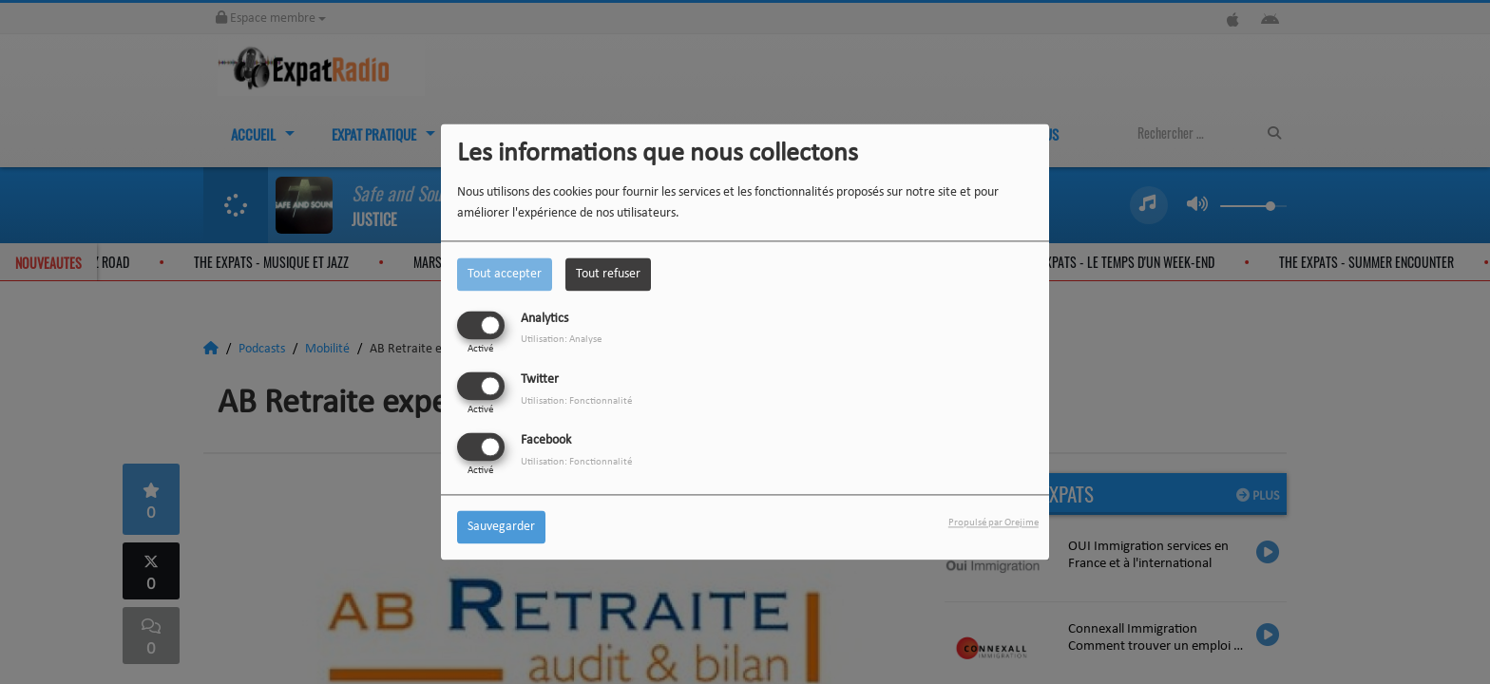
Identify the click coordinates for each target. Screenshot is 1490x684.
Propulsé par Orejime (993, 524)
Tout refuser (608, 274)
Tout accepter (505, 274)
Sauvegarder (501, 528)
